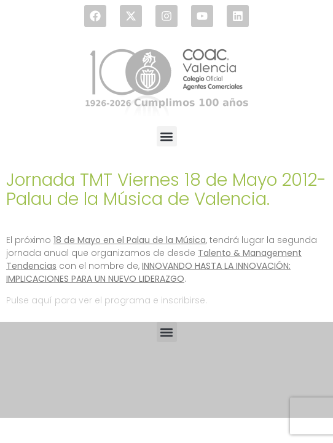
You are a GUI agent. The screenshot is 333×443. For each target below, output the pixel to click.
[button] (167, 136)
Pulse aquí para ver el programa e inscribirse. (106, 300)
